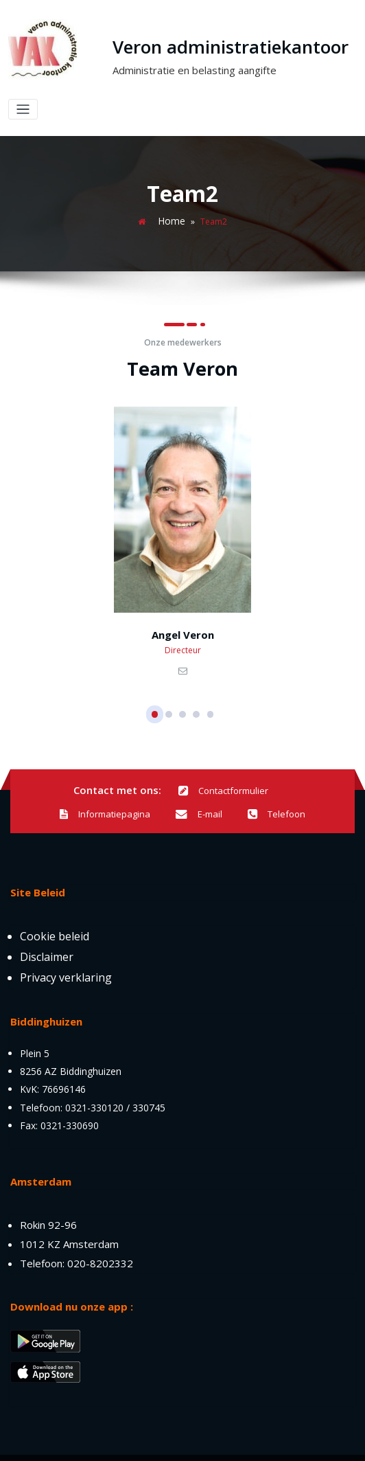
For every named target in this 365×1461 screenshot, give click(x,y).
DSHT (178, 1443)
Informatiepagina (278, 765)
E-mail (142, 786)
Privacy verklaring (66, 948)
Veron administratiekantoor (202, 47)
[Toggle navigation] (342, 57)
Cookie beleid (54, 907)
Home (171, 198)
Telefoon (217, 786)
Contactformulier (170, 765)
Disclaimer (46, 928)
